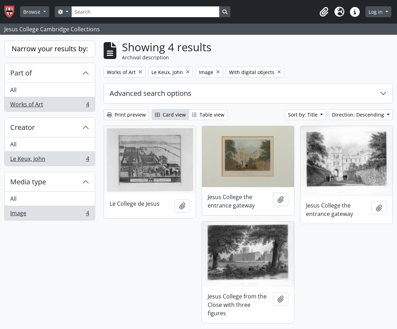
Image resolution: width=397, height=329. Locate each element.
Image (49, 214)
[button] (324, 12)
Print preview (126, 114)
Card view (170, 114)
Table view (208, 114)
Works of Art (49, 105)
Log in (376, 11)
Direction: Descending (358, 114)
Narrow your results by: (50, 48)
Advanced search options (150, 93)
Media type (28, 181)
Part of (21, 73)
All (13, 90)
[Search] (145, 11)
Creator (22, 127)
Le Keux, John (49, 160)
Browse (32, 11)
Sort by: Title (303, 114)
